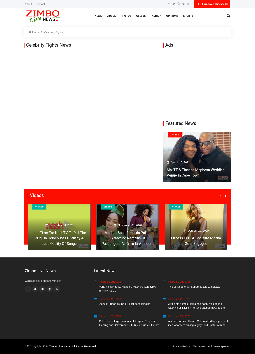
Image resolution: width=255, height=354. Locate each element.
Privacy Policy (181, 346)
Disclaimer (198, 346)
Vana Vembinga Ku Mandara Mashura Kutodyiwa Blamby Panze (127, 288)
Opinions (172, 16)
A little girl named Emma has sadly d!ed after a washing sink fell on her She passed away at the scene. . (196, 307)
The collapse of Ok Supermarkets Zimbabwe (194, 286)
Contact (40, 4)
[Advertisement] (197, 83)
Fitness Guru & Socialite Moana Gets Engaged (196, 240)
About (28, 4)
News (98, 16)
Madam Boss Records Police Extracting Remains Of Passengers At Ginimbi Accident (127, 238)
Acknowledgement (219, 346)
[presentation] (220, 196)
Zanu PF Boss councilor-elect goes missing (124, 303)
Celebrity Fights (53, 32)
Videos (111, 16)
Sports (188, 16)
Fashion (156, 16)
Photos (126, 16)
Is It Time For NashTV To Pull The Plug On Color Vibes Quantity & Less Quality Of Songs (59, 238)
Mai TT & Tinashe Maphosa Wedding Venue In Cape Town (196, 172)
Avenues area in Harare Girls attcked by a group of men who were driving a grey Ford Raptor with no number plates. (198, 325)
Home (34, 32)
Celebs (141, 16)
